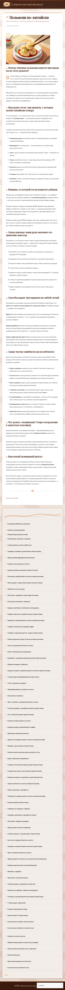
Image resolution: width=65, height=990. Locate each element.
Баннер (8, 33)
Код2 (6, 975)
